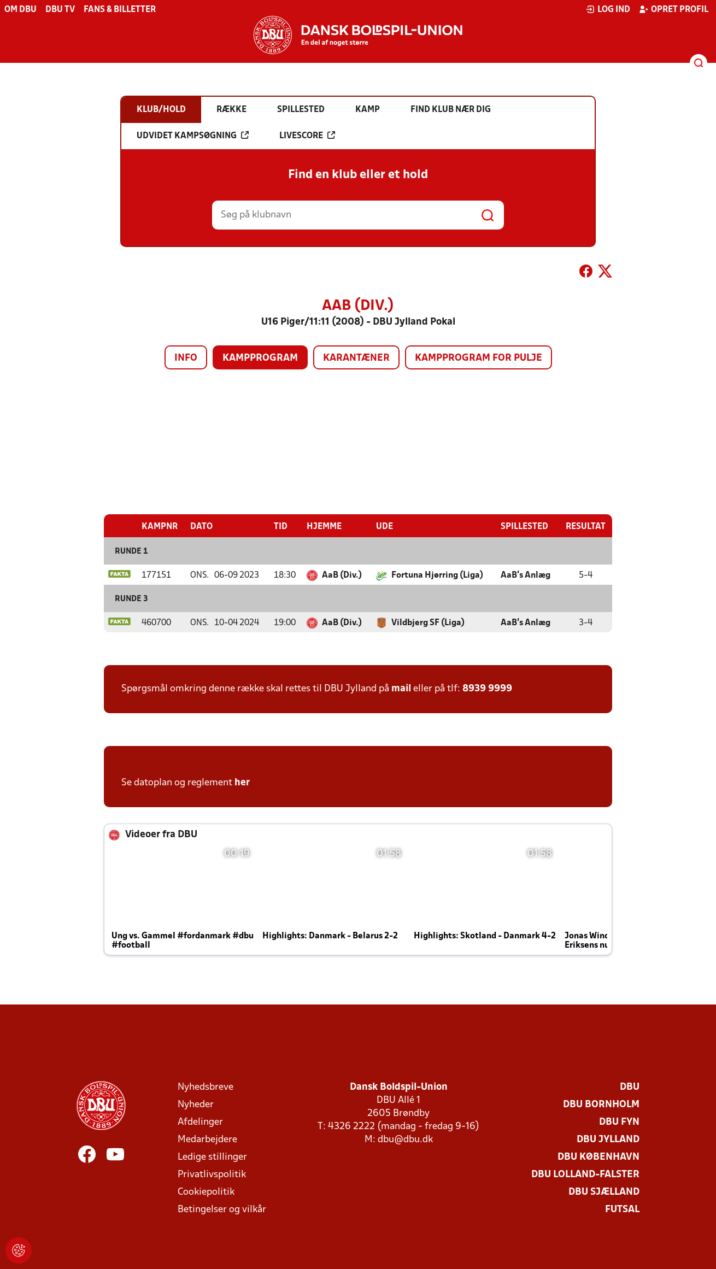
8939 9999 (487, 688)
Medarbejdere (207, 1139)
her (242, 782)
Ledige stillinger (212, 1156)
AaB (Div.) (342, 575)
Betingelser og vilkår (222, 1209)
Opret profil (673, 9)
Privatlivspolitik (212, 1174)
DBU (629, 1086)
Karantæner (356, 358)
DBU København (598, 1156)
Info (185, 358)
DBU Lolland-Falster (585, 1174)
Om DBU (20, 10)
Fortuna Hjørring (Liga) (437, 575)
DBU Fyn (619, 1121)
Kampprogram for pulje (478, 358)
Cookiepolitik (206, 1191)
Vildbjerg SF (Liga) (428, 622)
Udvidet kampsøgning (193, 135)
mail (401, 688)
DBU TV (60, 10)
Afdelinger (200, 1121)
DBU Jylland (608, 1139)
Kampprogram (260, 358)
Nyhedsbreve (205, 1086)
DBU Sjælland (603, 1191)
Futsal (622, 1209)
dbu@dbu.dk (405, 1139)
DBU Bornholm (601, 1104)
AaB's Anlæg (525, 575)
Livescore (307, 135)
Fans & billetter (120, 10)
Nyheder (196, 1104)
